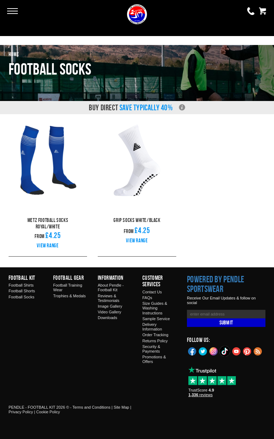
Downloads (107, 318)
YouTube (236, 350)
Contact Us (152, 292)
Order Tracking (155, 335)
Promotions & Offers (154, 359)
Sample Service (156, 319)
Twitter (203, 350)
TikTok (225, 351)
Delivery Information (152, 326)
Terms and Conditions (91, 407)
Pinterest (247, 350)
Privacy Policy (21, 412)
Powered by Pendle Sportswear (215, 284)
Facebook (192, 350)
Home (14, 54)
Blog (258, 350)
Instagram (213, 350)
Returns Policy (155, 341)
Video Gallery (109, 312)
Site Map (121, 407)
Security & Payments (151, 348)
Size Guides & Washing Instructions (154, 308)
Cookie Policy (48, 412)
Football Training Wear (67, 287)
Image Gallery (110, 306)
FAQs (147, 298)
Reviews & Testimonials (109, 298)
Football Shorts (22, 291)
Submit (226, 322)
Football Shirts (21, 285)
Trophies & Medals (69, 296)
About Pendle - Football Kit (111, 287)
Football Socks (21, 297)
